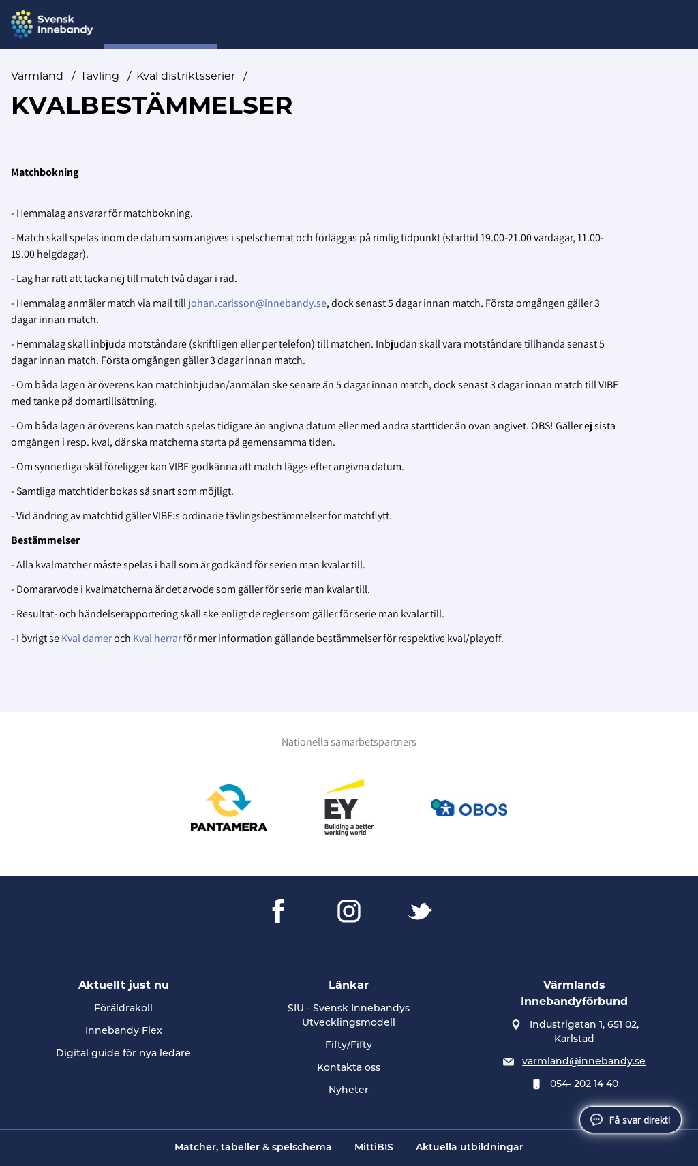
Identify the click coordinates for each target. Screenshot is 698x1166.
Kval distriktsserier (185, 76)
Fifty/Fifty (348, 1046)
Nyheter (262, 25)
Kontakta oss (348, 1068)
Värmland (37, 76)
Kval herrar (157, 638)
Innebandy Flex (123, 1031)
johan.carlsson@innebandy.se (257, 303)
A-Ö (554, 25)
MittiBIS (373, 1148)
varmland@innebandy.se (584, 1062)
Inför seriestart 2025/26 (413, 25)
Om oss (319, 25)
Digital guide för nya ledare (123, 1054)
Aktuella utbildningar (470, 1148)
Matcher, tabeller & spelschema (253, 1148)
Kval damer (86, 638)
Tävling (507, 25)
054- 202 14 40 (584, 1084)
